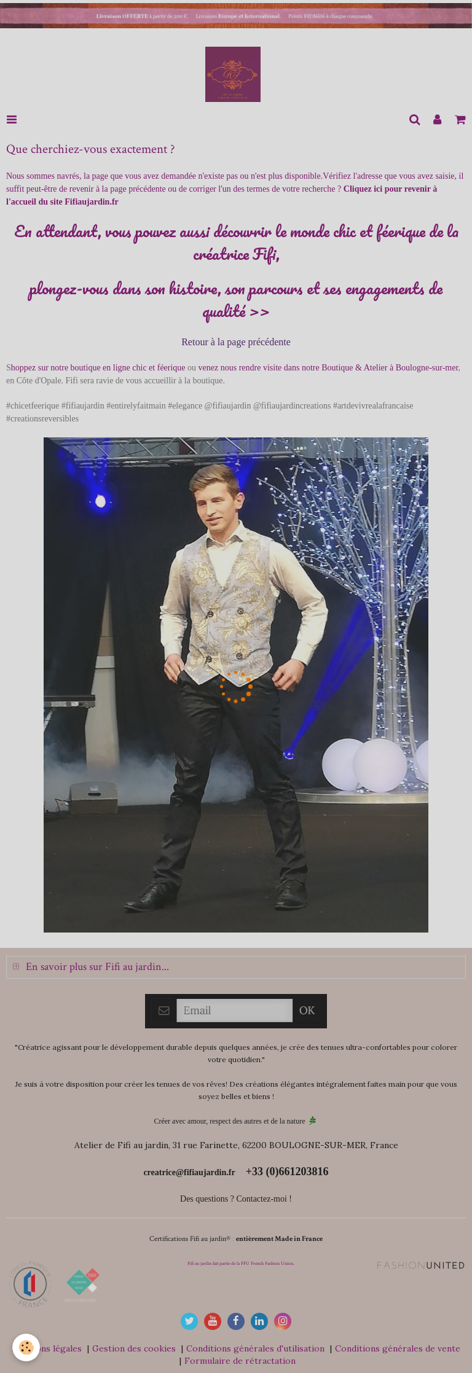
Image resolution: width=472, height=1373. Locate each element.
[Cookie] (26, 1347)
